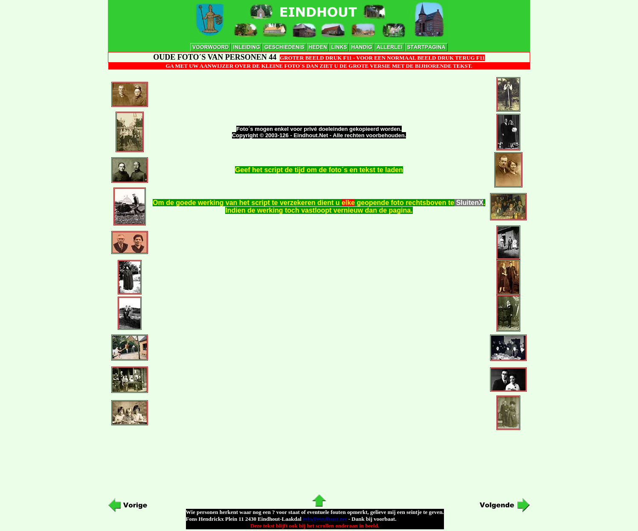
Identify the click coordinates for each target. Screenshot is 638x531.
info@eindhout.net (325, 519)
